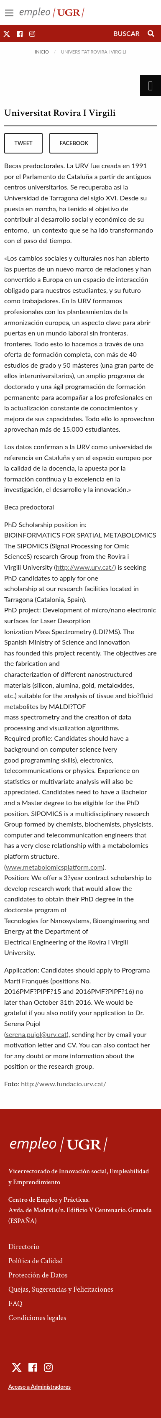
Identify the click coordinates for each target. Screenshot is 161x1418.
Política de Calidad (35, 1261)
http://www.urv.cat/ (85, 567)
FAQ (15, 1303)
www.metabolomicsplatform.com (54, 867)
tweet (23, 143)
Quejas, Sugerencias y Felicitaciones (60, 1289)
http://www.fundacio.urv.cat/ (63, 1084)
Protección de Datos (37, 1275)
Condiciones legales (37, 1318)
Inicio (42, 51)
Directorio (23, 1247)
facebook (74, 143)
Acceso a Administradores (39, 1386)
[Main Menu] (9, 13)
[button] (6, 33)
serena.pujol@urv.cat (36, 1034)
